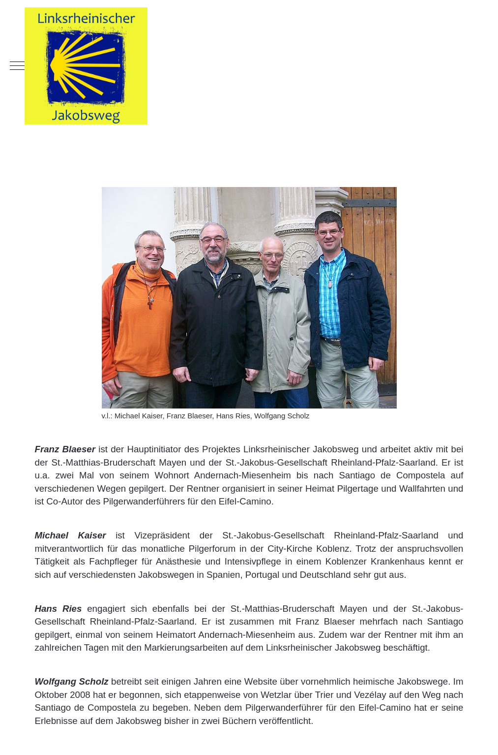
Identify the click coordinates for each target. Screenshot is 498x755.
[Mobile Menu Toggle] (17, 66)
